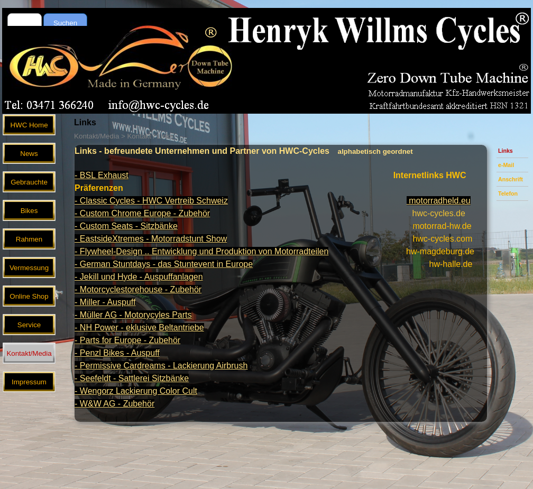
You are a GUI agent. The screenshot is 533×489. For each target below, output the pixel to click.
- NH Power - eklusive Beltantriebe (139, 327)
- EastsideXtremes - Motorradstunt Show (151, 238)
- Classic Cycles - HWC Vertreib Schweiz (151, 200)
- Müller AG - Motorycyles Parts (133, 314)
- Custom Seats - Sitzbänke (126, 226)
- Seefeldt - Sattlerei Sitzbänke (132, 378)
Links (505, 150)
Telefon (508, 193)
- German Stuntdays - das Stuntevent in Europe (164, 264)
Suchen (65, 23)
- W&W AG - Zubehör (114, 403)
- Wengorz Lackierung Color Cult (136, 390)
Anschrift (510, 179)
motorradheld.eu (439, 200)
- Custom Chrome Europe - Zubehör (142, 213)
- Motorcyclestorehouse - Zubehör (138, 289)
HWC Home (29, 125)
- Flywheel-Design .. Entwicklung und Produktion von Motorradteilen (201, 251)
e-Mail (506, 165)
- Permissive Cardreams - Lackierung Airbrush (161, 365)
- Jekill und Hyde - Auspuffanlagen (139, 276)
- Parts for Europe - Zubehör (127, 340)
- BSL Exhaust (101, 175)
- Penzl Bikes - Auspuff (117, 352)
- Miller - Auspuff (105, 302)
